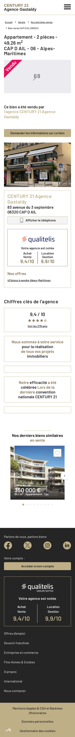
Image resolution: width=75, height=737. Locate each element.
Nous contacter (15, 691)
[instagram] (47, 545)
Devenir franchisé (16, 643)
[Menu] (67, 6)
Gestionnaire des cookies (37, 731)
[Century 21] (20, 7)
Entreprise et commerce (21, 652)
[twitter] (28, 545)
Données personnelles (37, 721)
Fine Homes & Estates (19, 662)
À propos (10, 671)
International (13, 681)
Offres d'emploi (14, 633)
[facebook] (8, 545)
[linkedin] (67, 545)
